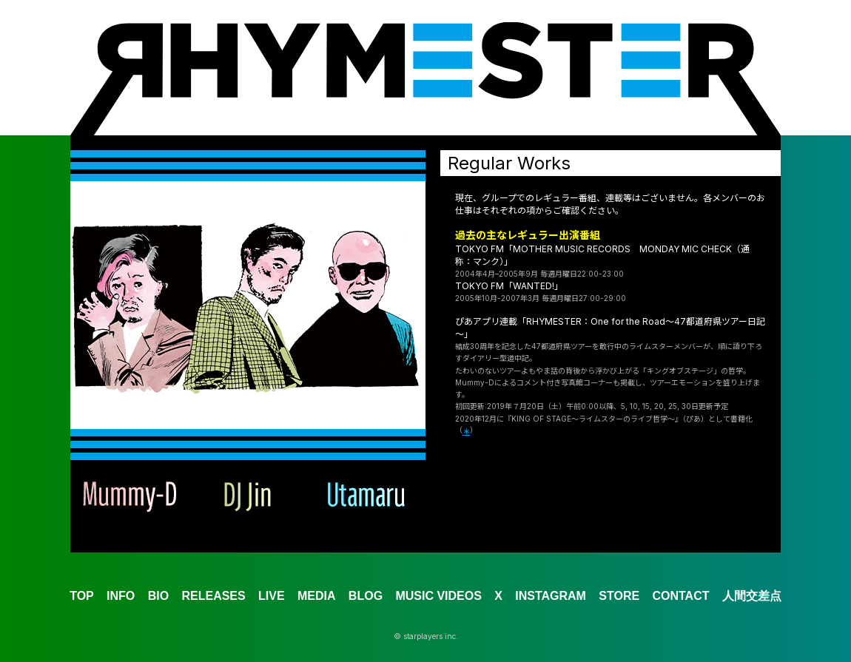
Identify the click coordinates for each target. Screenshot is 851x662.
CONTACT (680, 596)
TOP (82, 596)
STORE (619, 596)
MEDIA (316, 596)
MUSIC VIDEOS (438, 596)
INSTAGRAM (550, 596)
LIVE (271, 596)
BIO (158, 596)
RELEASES (213, 596)
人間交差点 (751, 596)
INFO (121, 596)
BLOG (366, 596)
